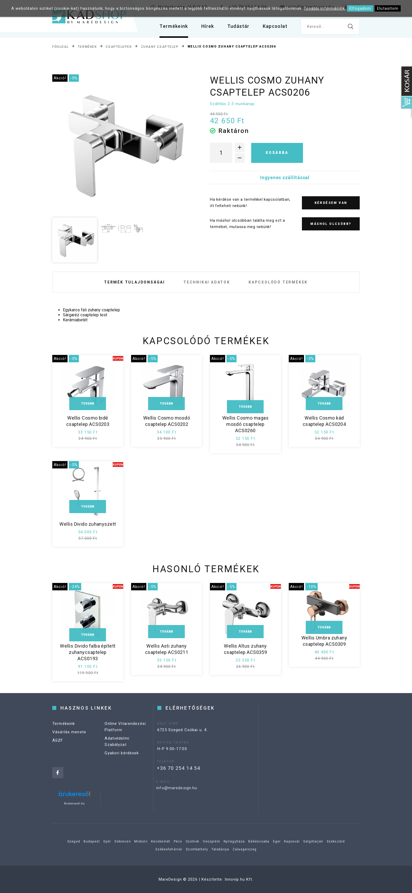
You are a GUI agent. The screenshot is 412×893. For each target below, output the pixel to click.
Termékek (87, 47)
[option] (122, 144)
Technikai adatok (206, 282)
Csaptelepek (119, 47)
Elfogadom (360, 8)
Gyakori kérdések (122, 758)
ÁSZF (57, 746)
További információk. (325, 8)
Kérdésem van (331, 203)
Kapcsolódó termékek (278, 282)
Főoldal (60, 47)
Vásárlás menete (69, 737)
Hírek (207, 26)
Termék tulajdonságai (134, 282)
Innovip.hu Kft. (239, 879)
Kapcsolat (275, 26)
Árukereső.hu (74, 803)
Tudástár (238, 26)
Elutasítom (387, 8)
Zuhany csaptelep (160, 47)
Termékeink (173, 26)
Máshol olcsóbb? (330, 224)
